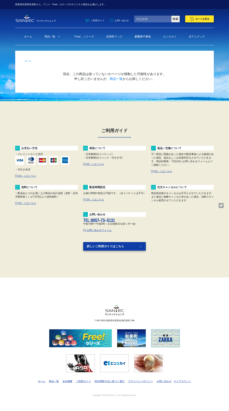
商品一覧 (50, 36)
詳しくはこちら (25, 176)
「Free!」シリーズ (83, 36)
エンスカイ (169, 36)
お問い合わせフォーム (97, 230)
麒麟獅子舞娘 (143, 36)
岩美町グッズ (114, 36)
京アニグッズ (197, 36)
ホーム (28, 36)
